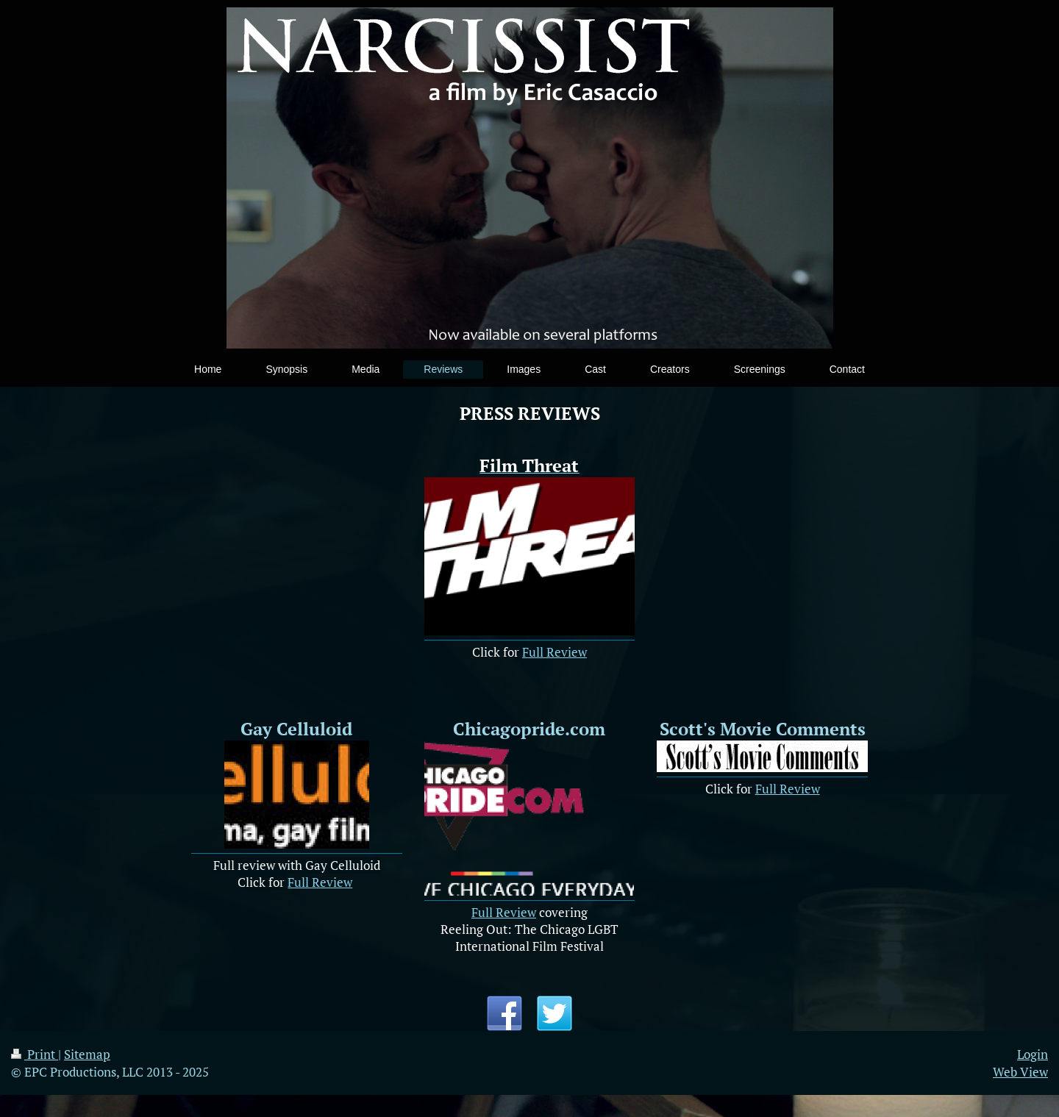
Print (34, 1054)
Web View (1020, 1071)
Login (1032, 1054)
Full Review (554, 651)
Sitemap (87, 1054)
